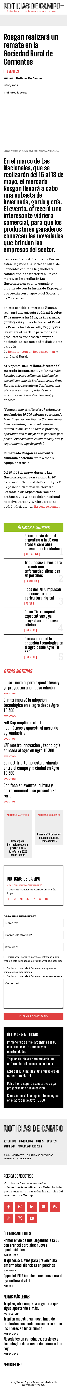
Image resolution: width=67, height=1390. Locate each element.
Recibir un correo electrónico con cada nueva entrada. (34, 976)
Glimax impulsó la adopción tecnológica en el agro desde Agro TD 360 (43, 645)
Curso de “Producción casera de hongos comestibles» (49, 837)
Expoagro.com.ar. (47, 506)
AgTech (30, 603)
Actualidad (32, 554)
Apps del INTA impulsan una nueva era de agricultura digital (42, 593)
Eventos (30, 630)
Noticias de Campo (29, 78)
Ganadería (31, 581)
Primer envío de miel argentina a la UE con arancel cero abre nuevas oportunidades (42, 542)
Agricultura (11, 1313)
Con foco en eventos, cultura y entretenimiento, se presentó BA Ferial (30, 790)
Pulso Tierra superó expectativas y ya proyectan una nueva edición (41, 618)
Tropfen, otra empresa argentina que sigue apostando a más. (31, 1306)
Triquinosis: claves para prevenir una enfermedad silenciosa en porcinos (43, 569)
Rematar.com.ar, (20, 351)
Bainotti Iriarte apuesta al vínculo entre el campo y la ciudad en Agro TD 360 (31, 768)
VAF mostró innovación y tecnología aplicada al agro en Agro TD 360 (32, 748)
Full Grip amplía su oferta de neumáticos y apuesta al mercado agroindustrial (31, 728)
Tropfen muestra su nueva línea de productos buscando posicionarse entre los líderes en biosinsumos (33, 1324)
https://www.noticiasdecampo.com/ (24, 885)
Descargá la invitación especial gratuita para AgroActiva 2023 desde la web (18, 848)
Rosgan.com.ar (44, 351)
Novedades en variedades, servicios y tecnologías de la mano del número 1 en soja (33, 1344)
